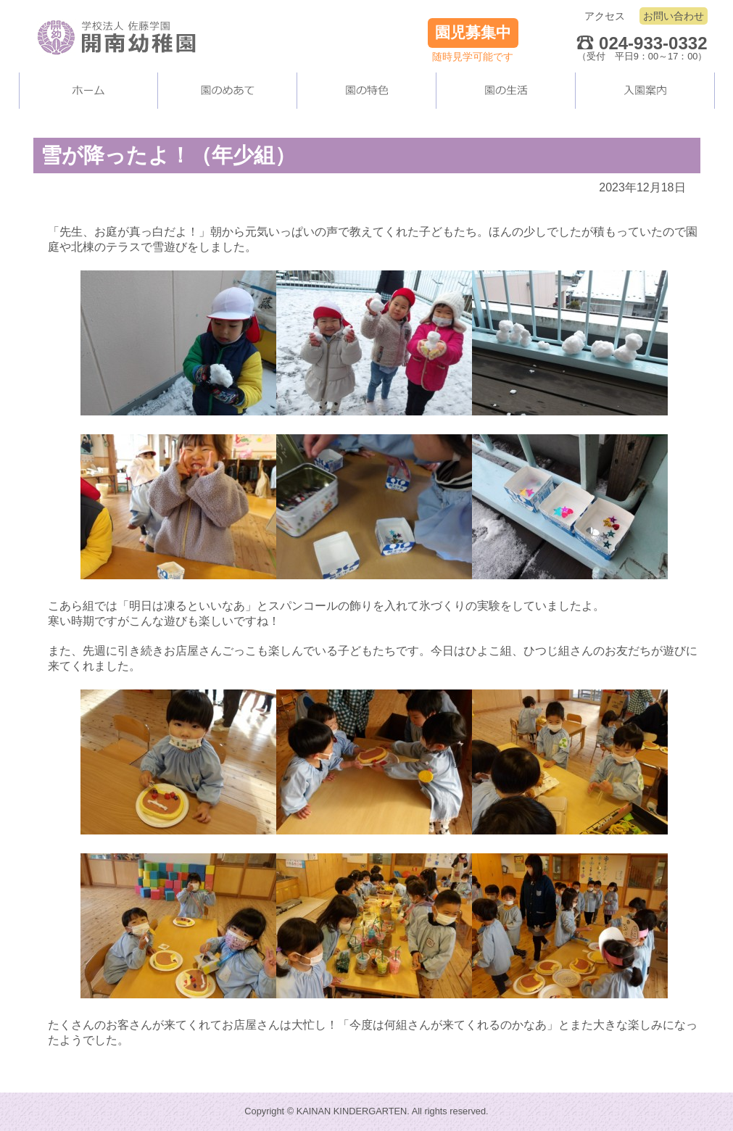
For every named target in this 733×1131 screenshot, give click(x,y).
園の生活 (506, 90)
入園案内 (645, 90)
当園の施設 (366, 90)
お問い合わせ (673, 16)
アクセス (604, 16)
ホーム (88, 90)
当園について (227, 90)
